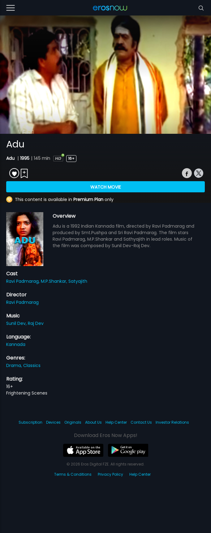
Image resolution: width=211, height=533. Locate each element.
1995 (24, 158)
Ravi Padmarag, (23, 281)
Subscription (30, 422)
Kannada (15, 344)
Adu (11, 158)
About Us (93, 422)
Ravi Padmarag (22, 302)
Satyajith (77, 281)
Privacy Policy (110, 474)
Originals (72, 422)
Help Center (116, 422)
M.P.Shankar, (54, 281)
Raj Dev (36, 323)
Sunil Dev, (17, 323)
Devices (53, 422)
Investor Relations (172, 422)
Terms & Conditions (73, 474)
